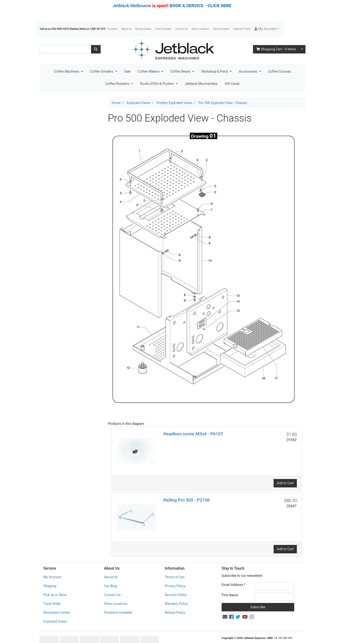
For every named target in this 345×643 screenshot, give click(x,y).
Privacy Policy (175, 576)
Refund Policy (175, 602)
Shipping (49, 576)
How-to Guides (163, 28)
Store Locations (200, 28)
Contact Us (182, 28)
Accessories (248, 71)
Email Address (233, 575)
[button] (267, 29)
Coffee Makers (149, 71)
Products (112, 28)
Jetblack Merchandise (201, 84)
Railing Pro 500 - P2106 (186, 489)
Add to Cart (285, 473)
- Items (276, 49)
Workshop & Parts (215, 71)
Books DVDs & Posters (157, 84)
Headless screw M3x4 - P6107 (193, 423)
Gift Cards (232, 84)
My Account (52, 567)
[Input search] (65, 49)
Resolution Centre (56, 602)
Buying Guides (143, 28)
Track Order (52, 594)
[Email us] (225, 607)
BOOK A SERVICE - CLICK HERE (200, 5)
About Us (126, 28)
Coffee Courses (279, 71)
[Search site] (96, 49)
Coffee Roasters (117, 84)
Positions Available (118, 602)
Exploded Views (242, 28)
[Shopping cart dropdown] (302, 49)
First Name (230, 585)
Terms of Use (175, 567)
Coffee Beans (180, 71)
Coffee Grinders (102, 71)
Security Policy (176, 585)
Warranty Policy (176, 594)
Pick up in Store (55, 585)
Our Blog (110, 576)
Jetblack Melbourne (132, 5)
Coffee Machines (67, 71)
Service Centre (221, 28)
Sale (127, 71)
